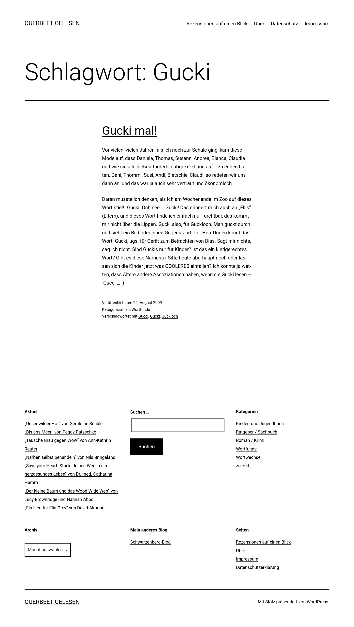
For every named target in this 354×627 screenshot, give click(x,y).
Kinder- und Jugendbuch (260, 423)
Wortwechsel (249, 457)
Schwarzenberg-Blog (150, 542)
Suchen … (139, 412)
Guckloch (170, 316)
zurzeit (242, 465)
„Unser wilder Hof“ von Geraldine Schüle (64, 423)
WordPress (317, 601)
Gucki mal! (129, 131)
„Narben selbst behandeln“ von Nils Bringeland (70, 457)
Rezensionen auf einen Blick (217, 24)
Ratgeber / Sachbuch (256, 431)
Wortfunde (141, 309)
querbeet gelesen (52, 23)
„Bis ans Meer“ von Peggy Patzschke (60, 431)
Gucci (143, 316)
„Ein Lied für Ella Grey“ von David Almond (64, 507)
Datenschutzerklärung (257, 567)
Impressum (317, 24)
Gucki (155, 316)
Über (259, 24)
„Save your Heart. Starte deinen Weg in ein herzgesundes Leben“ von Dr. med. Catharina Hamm (68, 474)
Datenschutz (284, 24)
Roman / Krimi (250, 440)
